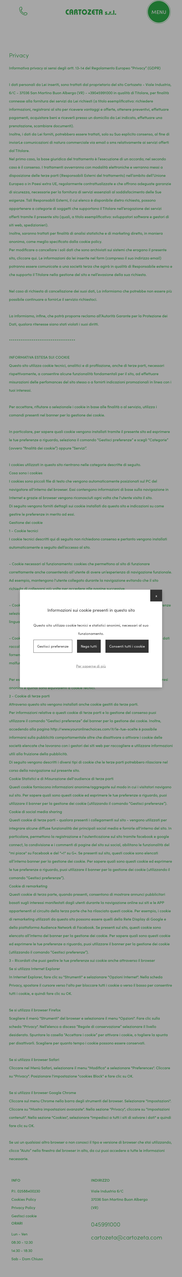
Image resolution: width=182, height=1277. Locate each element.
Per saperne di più (91, 665)
